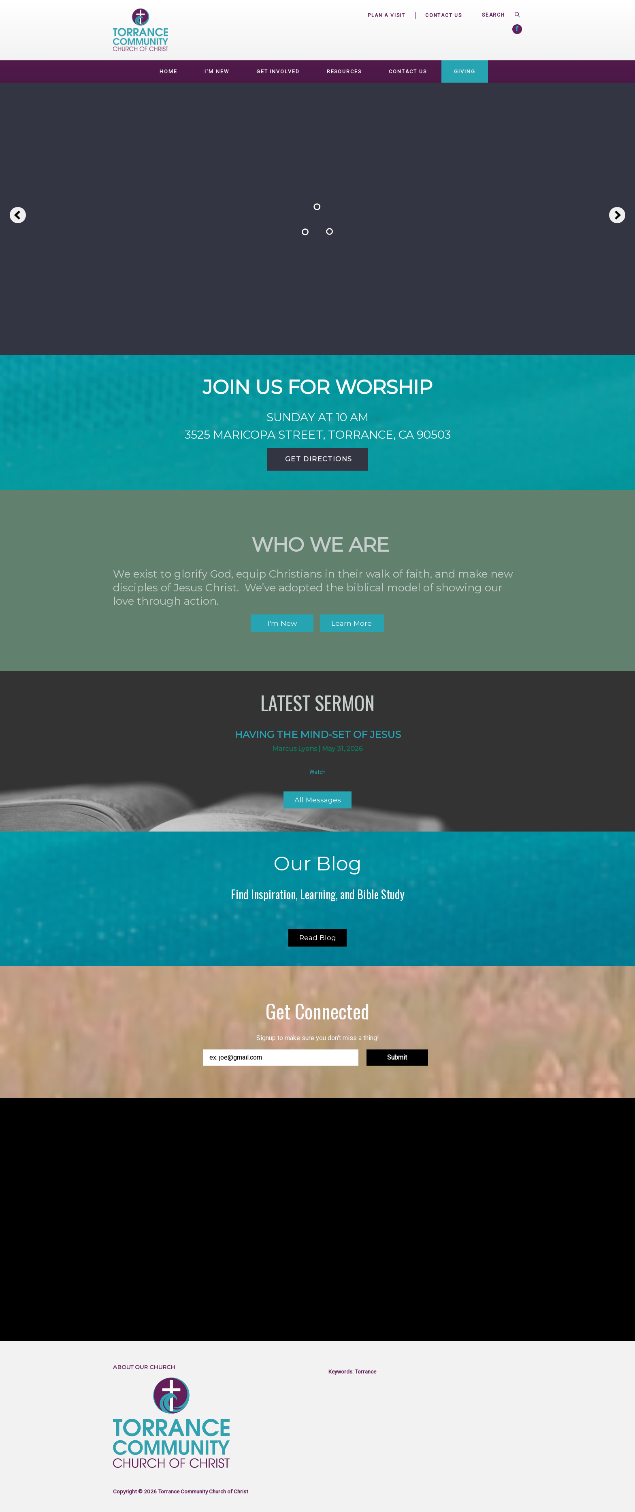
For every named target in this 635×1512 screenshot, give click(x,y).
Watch (317, 772)
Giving (464, 71)
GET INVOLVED (278, 71)
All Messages (317, 799)
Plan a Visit (386, 15)
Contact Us (443, 15)
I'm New (217, 71)
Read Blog (317, 937)
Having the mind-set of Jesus (317, 734)
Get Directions (317, 459)
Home (168, 71)
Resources (344, 71)
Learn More (352, 623)
